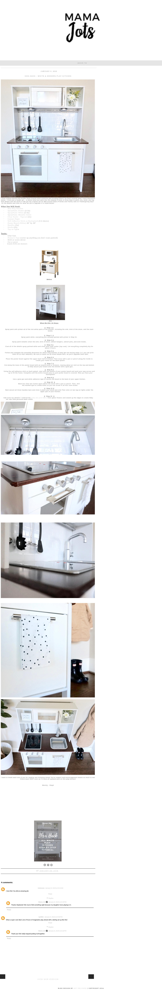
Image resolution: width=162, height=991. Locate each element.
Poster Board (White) (17, 223)
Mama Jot (41, 902)
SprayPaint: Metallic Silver (19, 215)
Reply (50, 894)
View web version (48, 979)
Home (48, 975)
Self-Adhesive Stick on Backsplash (23, 221)
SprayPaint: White (16, 213)
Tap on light (13, 229)
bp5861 (41, 917)
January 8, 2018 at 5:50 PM (53, 917)
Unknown (41, 888)
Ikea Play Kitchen (15, 209)
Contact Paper (14, 219)
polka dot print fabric (39, 398)
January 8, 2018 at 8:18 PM (57, 902)
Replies (50, 898)
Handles (11, 225)
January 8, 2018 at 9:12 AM (54, 888)
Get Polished (80, 988)
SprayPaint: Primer (16, 211)
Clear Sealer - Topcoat (17, 217)
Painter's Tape (14, 238)
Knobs (10, 227)
